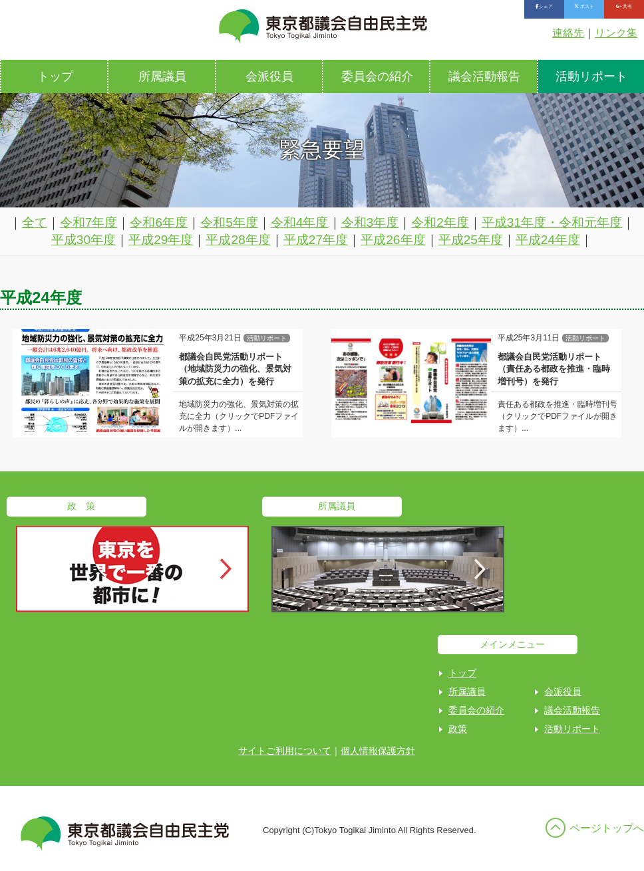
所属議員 (162, 76)
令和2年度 (440, 222)
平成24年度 (548, 240)
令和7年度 (89, 222)
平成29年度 (160, 240)
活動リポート (572, 728)
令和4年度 (300, 222)
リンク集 (616, 33)
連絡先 (568, 33)
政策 (457, 728)
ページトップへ (606, 828)
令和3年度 (370, 222)
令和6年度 (159, 222)
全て (34, 222)
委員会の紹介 (377, 76)
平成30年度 (83, 240)
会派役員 (269, 76)
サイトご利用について (284, 750)
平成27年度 (315, 240)
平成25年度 (470, 240)
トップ (55, 76)
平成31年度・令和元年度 (552, 222)
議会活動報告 (484, 76)
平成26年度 (393, 240)
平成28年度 (238, 240)
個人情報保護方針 (378, 750)
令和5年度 (229, 222)
